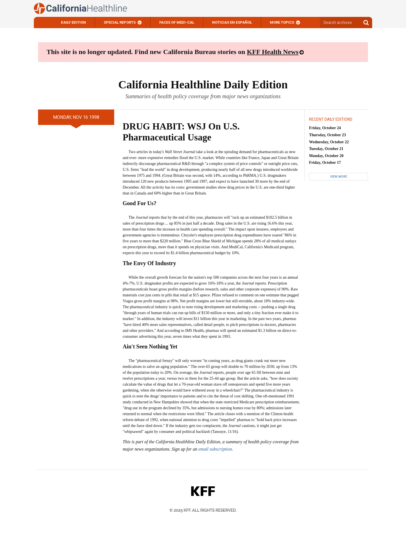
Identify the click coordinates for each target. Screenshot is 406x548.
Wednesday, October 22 (329, 142)
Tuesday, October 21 (326, 149)
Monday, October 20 (326, 156)
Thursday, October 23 (327, 135)
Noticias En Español (232, 22)
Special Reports (120, 22)
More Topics (282, 22)
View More (338, 176)
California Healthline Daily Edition (203, 84)
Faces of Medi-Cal (176, 22)
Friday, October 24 (325, 128)
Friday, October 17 (325, 162)
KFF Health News (273, 51)
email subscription (215, 449)
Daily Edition (73, 22)
